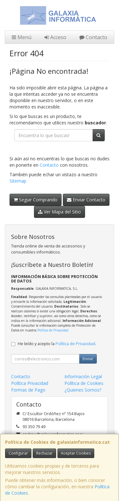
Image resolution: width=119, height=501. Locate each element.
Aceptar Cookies (76, 453)
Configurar (18, 453)
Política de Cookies (83, 383)
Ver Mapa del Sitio (59, 212)
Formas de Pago (28, 390)
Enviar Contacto (86, 200)
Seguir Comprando (35, 200)
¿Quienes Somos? (82, 390)
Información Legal (83, 376)
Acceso (55, 37)
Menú (21, 37)
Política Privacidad (29, 383)
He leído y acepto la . (57, 343)
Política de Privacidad (52, 330)
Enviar (88, 358)
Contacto (93, 37)
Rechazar (44, 453)
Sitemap (18, 181)
